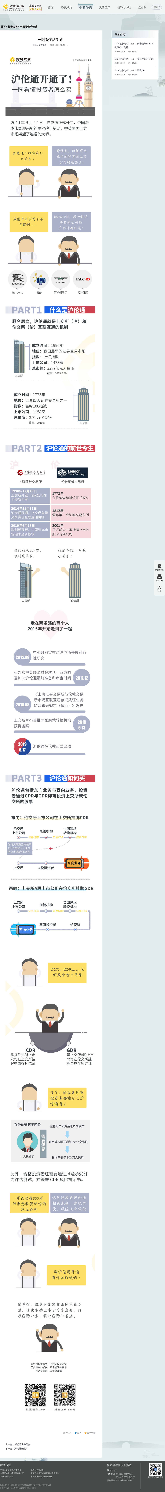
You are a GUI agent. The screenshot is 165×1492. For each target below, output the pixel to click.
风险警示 (104, 7)
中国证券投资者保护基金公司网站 (45, 1473)
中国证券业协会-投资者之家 (12, 1473)
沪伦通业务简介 (22, 1444)
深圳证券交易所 (37, 1470)
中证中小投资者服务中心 (41, 1476)
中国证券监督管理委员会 (10, 1470)
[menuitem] (50, 7)
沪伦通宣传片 (21, 1448)
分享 (78, 1433)
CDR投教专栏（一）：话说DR (130, 70)
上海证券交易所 (6, 1476)
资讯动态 (66, 7)
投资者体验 (124, 7)
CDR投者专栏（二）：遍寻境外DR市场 (134, 59)
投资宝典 (85, 6)
